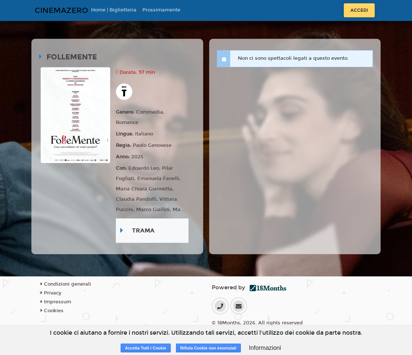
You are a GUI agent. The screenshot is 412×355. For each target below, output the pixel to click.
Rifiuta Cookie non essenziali (208, 348)
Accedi (359, 10)
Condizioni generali (66, 284)
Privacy (51, 293)
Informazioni (265, 348)
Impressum (56, 302)
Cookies (52, 311)
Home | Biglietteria (113, 10)
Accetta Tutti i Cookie (145, 348)
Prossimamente (161, 10)
